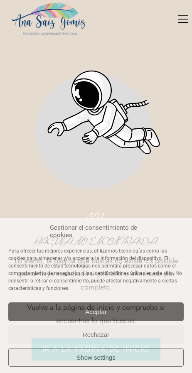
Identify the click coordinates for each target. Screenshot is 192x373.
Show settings (95, 357)
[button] (183, 19)
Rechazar (96, 334)
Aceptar (96, 311)
